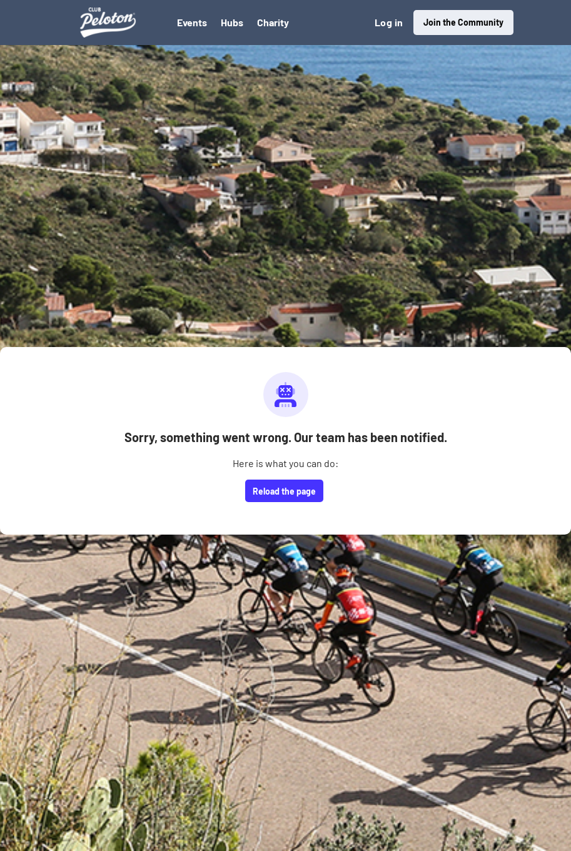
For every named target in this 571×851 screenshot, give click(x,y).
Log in (389, 22)
